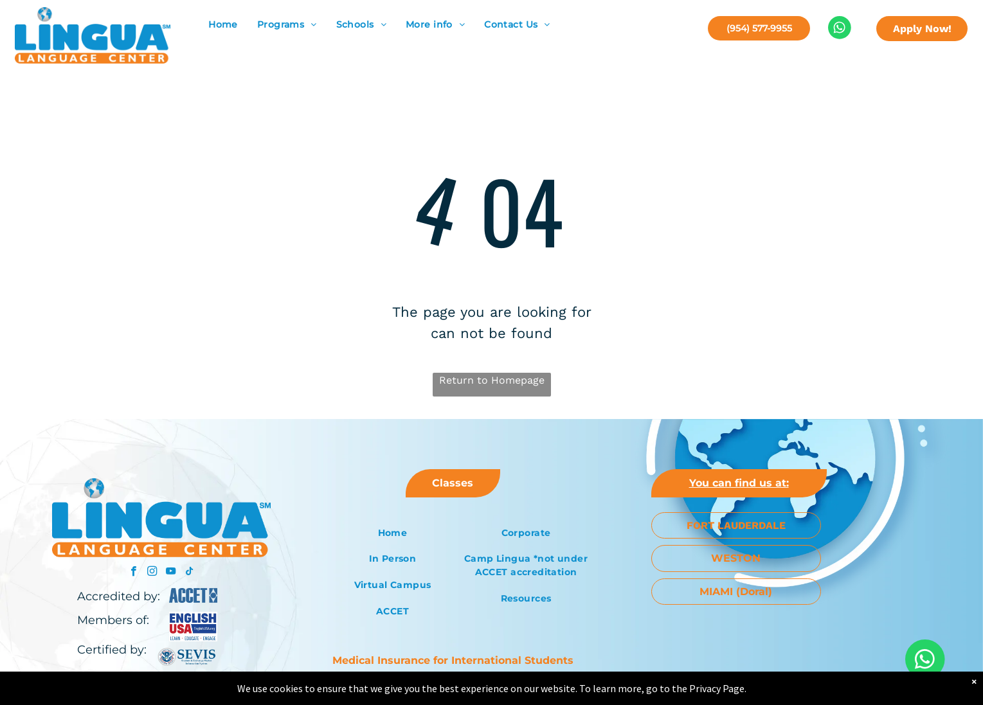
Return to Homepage (492, 380)
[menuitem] (223, 25)
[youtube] (170, 573)
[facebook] (133, 573)
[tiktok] (189, 573)
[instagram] (152, 573)
